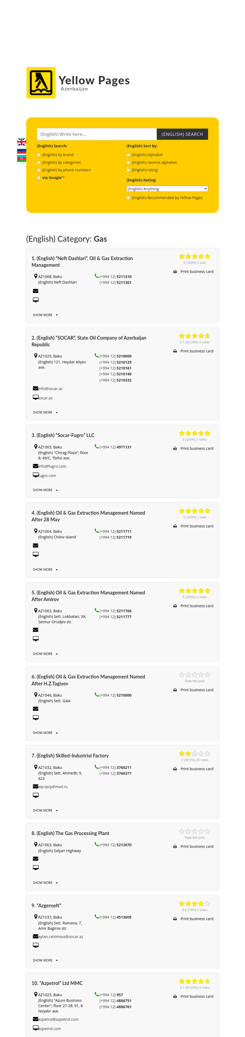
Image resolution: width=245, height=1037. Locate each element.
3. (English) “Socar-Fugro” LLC (63, 435)
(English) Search (182, 134)
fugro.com (47, 475)
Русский (21, 150)
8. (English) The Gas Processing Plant (70, 833)
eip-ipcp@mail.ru (53, 786)
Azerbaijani (21, 158)
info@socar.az (50, 388)
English (21, 141)
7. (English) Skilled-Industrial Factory (70, 755)
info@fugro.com (52, 466)
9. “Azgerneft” (46, 905)
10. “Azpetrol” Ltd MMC (57, 983)
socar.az (45, 397)
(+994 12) (115, 276)
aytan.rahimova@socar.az (60, 936)
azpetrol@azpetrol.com (58, 1019)
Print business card (193, 271)
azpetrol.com (49, 1028)
